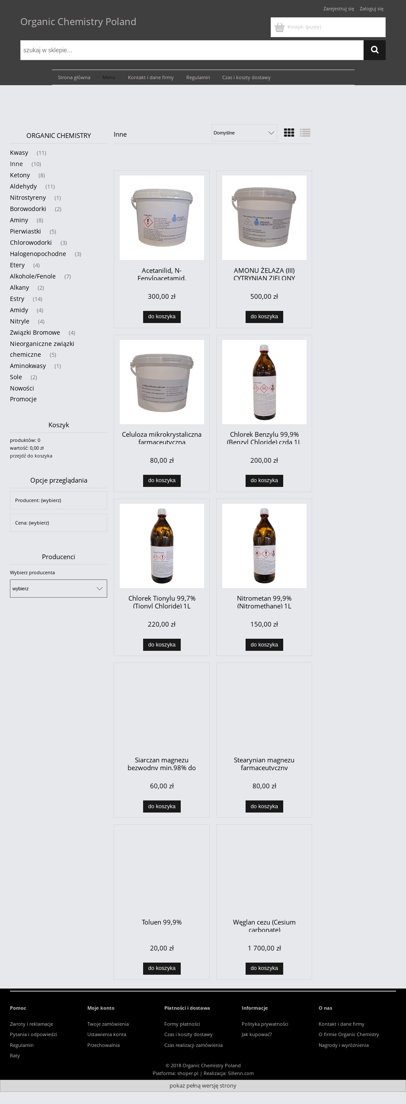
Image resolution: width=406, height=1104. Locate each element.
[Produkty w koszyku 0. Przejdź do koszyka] (298, 26)
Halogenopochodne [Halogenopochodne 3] (38, 254)
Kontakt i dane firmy (341, 1024)
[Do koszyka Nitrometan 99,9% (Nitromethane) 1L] (264, 645)
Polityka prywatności (265, 1024)
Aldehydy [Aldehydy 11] (23, 186)
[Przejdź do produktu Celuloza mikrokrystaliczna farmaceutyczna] (162, 382)
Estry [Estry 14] (17, 298)
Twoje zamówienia (108, 1024)
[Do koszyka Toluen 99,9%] (162, 969)
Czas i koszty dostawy (188, 1034)
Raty (15, 1055)
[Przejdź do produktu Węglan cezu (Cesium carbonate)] (264, 870)
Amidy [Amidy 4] (19, 310)
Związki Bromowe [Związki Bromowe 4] (35, 332)
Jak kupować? (257, 1034)
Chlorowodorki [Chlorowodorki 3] (31, 242)
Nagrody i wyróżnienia (344, 1045)
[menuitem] (74, 77)
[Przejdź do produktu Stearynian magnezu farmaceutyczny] (264, 709)
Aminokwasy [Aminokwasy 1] (28, 366)
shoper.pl (187, 1073)
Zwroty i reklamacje (31, 1024)
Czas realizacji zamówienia (193, 1045)
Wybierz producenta (32, 573)
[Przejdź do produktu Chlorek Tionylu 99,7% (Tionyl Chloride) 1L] (162, 546)
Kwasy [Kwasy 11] (19, 152)
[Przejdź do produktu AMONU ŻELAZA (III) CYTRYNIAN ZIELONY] (264, 218)
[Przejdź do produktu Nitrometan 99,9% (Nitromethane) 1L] (264, 546)
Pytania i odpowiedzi (33, 1034)
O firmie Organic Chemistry (349, 1034)
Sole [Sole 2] (16, 377)
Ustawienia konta (106, 1034)
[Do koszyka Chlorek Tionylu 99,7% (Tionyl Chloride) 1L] (162, 645)
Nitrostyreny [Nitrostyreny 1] (28, 197)
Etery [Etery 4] (17, 265)
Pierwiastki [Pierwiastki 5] (25, 231)
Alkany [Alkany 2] (19, 287)
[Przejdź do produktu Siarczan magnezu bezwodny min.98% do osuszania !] (162, 709)
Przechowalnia (103, 1045)
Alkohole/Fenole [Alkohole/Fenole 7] (33, 276)
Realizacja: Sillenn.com (229, 1073)
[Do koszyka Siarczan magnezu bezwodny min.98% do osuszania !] (162, 806)
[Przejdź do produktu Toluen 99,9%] (162, 870)
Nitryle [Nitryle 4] (19, 321)
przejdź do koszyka (31, 455)
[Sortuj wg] (244, 132)
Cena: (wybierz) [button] (32, 522)
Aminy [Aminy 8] (19, 220)
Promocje (23, 399)
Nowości (22, 388)
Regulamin (22, 1045)
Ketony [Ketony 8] (20, 175)
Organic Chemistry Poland (78, 21)
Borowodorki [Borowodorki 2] (28, 209)
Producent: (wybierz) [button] (38, 500)
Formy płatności (182, 1024)
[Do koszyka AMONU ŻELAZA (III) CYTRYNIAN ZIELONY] (264, 317)
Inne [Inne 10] (16, 164)
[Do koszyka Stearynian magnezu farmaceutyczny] (264, 806)
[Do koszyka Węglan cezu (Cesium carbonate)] (264, 969)
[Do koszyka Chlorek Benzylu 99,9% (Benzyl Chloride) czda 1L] (264, 481)
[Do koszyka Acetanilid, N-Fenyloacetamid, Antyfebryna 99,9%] (162, 317)
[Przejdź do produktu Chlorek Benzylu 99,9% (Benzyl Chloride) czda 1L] (264, 382)
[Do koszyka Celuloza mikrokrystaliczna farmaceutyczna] (162, 481)
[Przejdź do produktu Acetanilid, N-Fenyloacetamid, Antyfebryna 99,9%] (162, 218)
